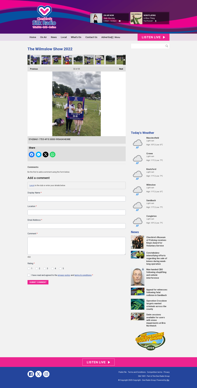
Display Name (35, 192)
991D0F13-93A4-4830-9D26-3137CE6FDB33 (121, 59)
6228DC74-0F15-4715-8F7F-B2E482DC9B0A (35, 59)
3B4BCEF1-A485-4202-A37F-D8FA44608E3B (78, 59)
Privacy (167, 372)
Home (33, 37)
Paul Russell (148, 21)
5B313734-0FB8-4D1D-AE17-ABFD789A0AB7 (110, 59)
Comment (33, 233)
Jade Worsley (109, 18)
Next (120, 68)
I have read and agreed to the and (62, 275)
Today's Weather (142, 133)
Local (64, 37)
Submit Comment (38, 282)
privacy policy (64, 275)
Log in (32, 185)
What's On (76, 37)
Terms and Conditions (137, 372)
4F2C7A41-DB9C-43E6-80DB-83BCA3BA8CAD (67, 59)
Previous (33, 68)
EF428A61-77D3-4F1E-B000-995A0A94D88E (88, 59)
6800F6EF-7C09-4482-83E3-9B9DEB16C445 (56, 59)
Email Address (35, 220)
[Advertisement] (150, 89)
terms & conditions (83, 275)
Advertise (106, 37)
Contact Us (91, 37)
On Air (43, 37)
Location (32, 206)
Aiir (168, 380)
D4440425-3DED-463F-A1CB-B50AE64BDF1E (46, 59)
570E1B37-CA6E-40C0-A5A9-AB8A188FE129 (99, 59)
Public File (123, 372)
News (54, 37)
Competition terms (154, 372)
